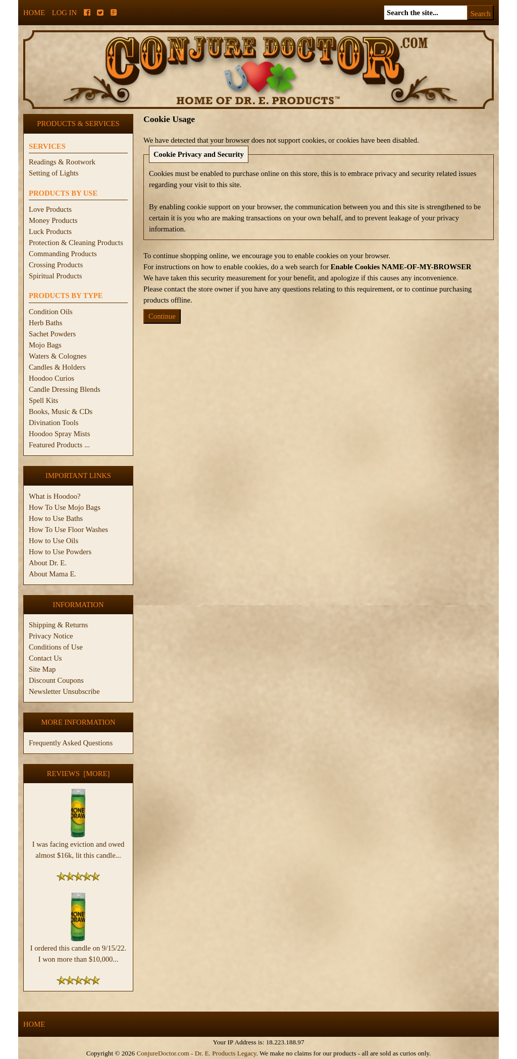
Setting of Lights (54, 173)
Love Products (50, 209)
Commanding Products (63, 254)
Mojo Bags (45, 345)
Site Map (42, 669)
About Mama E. (52, 574)
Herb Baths (45, 323)
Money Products (53, 220)
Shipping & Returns (58, 625)
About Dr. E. (48, 563)
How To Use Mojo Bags (64, 507)
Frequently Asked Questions (71, 743)
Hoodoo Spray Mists (59, 434)
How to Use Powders (60, 552)
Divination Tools (53, 423)
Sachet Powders (52, 334)
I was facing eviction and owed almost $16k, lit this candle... (78, 845)
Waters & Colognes (57, 356)
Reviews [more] (78, 774)
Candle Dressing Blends (64, 389)
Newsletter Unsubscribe (64, 691)
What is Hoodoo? (55, 496)
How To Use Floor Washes (68, 529)
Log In (64, 13)
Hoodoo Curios (51, 378)
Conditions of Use (56, 647)
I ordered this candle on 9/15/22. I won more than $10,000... (78, 949)
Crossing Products (56, 265)
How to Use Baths (56, 518)
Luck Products (50, 231)
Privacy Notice (51, 636)
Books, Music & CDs (60, 411)
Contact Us (45, 658)
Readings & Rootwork (62, 162)
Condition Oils (51, 312)
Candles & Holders (57, 367)
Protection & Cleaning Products (76, 243)
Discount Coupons (56, 680)
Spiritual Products (55, 276)
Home (34, 13)
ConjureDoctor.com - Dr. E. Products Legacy (196, 1053)
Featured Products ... (59, 445)
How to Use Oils (53, 541)
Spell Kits (43, 400)
